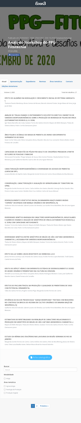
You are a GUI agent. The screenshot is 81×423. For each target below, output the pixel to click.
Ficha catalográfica (40, 357)
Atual (4, 81)
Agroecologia (9, 386)
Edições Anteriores (10, 86)
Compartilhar (14, 55)
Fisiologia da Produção (12, 390)
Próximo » (44, 406)
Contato (69, 81)
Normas (42, 81)
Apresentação (16, 81)
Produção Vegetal (11, 393)
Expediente (30, 81)
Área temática (56, 81)
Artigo (7, 379)
